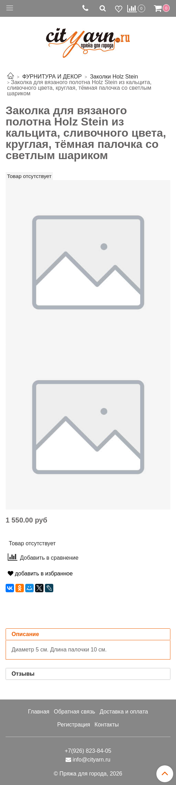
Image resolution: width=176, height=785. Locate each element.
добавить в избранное (40, 573)
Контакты (107, 725)
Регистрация (73, 725)
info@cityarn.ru (91, 760)
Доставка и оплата (124, 712)
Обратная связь (74, 712)
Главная (38, 712)
